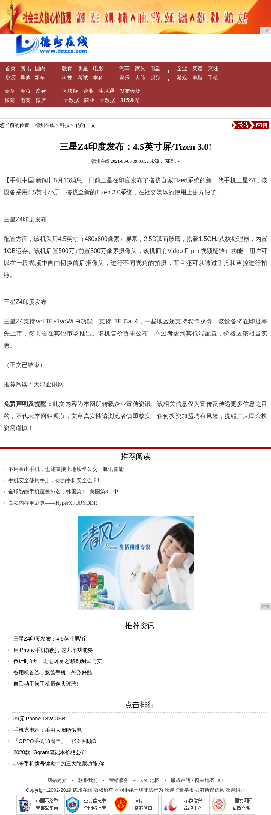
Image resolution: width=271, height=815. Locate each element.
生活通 (106, 91)
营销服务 (119, 780)
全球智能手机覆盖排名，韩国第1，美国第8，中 (63, 492)
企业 (182, 68)
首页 (10, 68)
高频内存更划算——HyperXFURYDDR (52, 503)
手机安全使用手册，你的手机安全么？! (53, 480)
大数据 (71, 100)
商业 (89, 100)
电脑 (197, 78)
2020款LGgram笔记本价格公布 (49, 752)
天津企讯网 (49, 384)
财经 (11, 78)
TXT (219, 780)
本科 (98, 78)
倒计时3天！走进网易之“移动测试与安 (57, 661)
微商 (9, 100)
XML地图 (150, 780)
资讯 (26, 68)
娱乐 (124, 78)
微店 (41, 100)
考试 (83, 78)
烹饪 (213, 68)
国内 (40, 68)
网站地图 (204, 780)
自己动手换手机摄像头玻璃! (45, 684)
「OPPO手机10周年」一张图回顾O (54, 741)
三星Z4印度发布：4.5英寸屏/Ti (49, 639)
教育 (67, 68)
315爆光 (129, 100)
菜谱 (197, 68)
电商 (25, 100)
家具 (140, 68)
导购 (25, 78)
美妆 (25, 91)
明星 (83, 68)
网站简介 (57, 780)
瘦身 (41, 91)
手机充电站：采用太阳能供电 (47, 730)
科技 (67, 78)
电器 (155, 68)
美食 (9, 91)
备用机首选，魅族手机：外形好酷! (53, 672)
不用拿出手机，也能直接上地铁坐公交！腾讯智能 (66, 469)
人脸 (140, 78)
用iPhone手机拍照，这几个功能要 (53, 650)
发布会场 (130, 91)
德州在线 (45, 125)
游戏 (182, 78)
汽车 (124, 68)
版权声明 (180, 780)
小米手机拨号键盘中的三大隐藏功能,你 (58, 764)
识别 (155, 78)
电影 (98, 68)
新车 (39, 78)
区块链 (70, 91)
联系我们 (88, 780)
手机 (213, 78)
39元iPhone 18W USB (39, 719)
